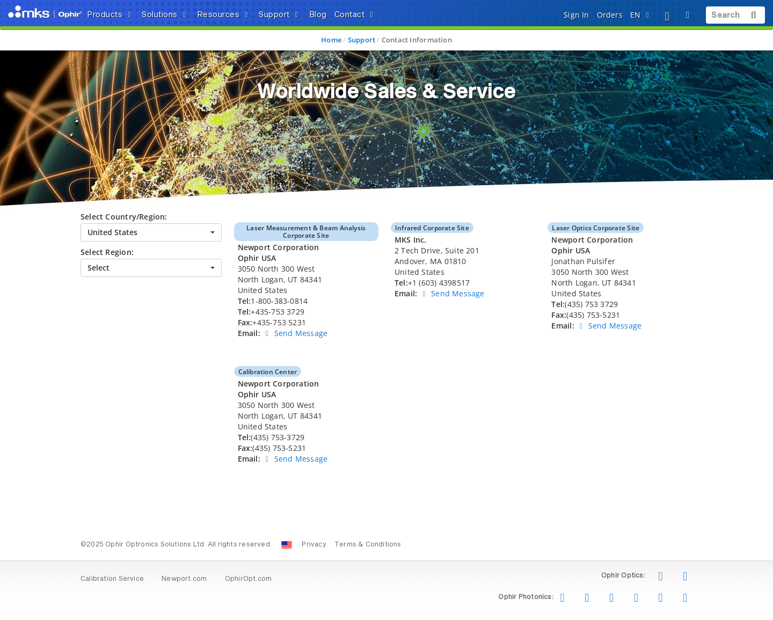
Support (361, 40)
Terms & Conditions (368, 545)
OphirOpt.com (248, 579)
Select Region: (107, 252)
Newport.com (184, 579)
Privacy (314, 545)
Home (331, 40)
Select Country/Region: (124, 216)
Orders (610, 15)
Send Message (294, 333)
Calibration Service (112, 579)
